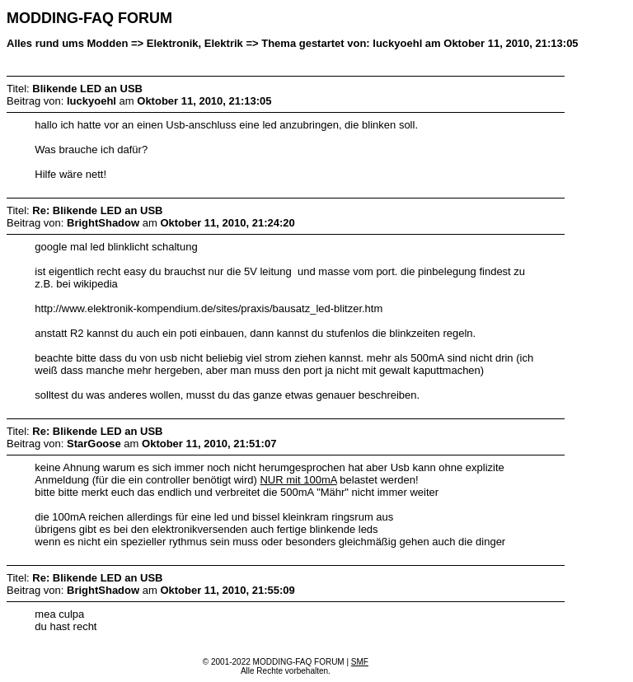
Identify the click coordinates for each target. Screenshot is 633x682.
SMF (359, 661)
